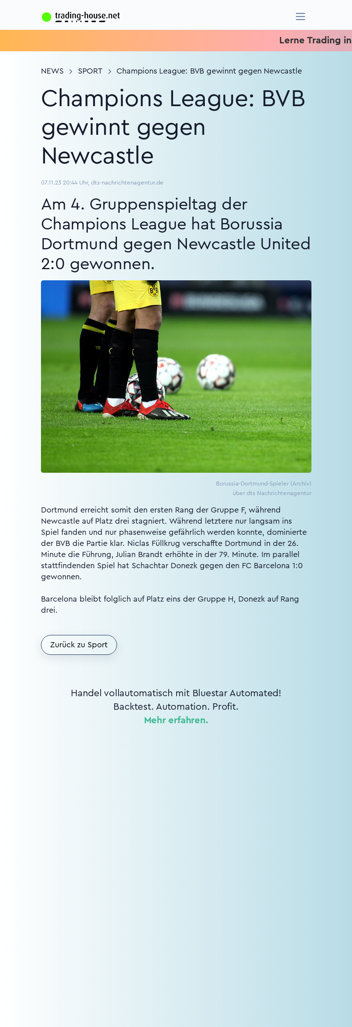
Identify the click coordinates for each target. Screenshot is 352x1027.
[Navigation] (300, 16)
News (52, 71)
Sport (90, 71)
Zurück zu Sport (79, 645)
